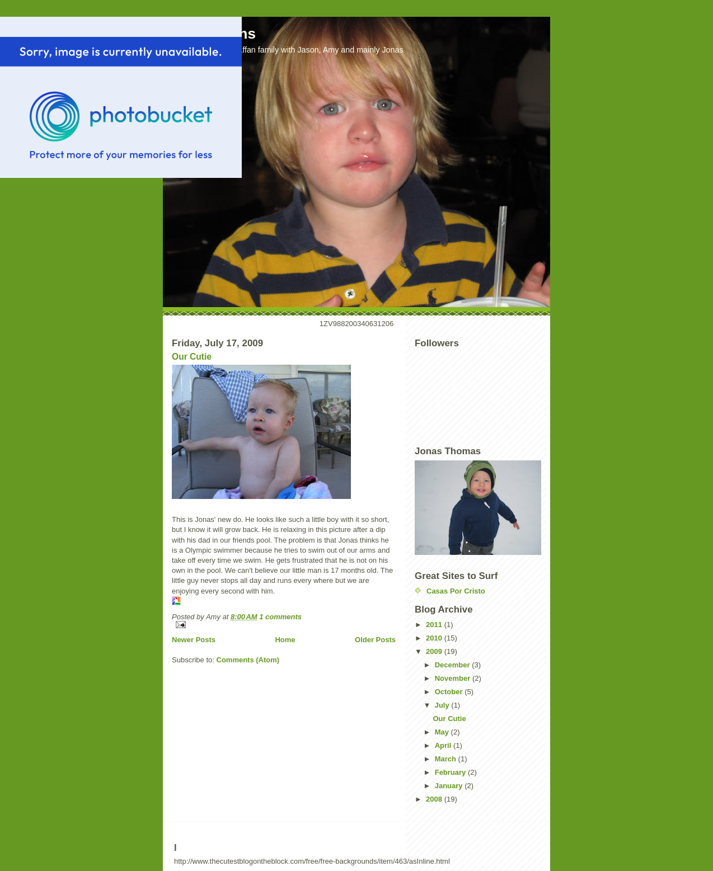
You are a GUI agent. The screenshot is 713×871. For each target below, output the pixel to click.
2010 (435, 638)
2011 (435, 624)
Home (285, 639)
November (453, 678)
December (453, 665)
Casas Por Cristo (455, 591)
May (443, 732)
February (451, 772)
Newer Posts (193, 639)
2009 (435, 651)
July (443, 705)
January (450, 785)
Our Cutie (192, 356)
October (450, 692)
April (444, 745)
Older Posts (375, 639)
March (446, 759)
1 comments (280, 617)
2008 (435, 799)
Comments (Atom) (248, 660)
